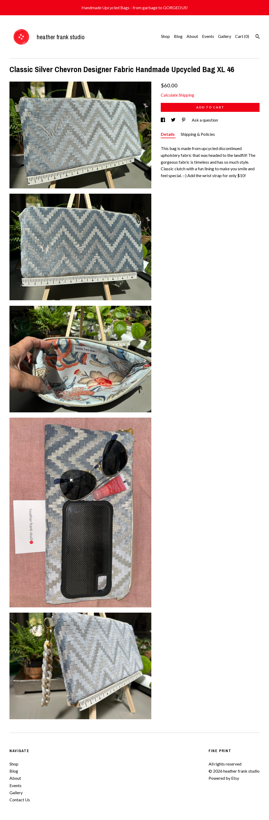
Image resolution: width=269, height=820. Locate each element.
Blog (178, 36)
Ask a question (205, 119)
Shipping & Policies (198, 134)
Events (208, 36)
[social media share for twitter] (173, 119)
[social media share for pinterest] (184, 119)
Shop (165, 36)
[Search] (258, 37)
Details (168, 134)
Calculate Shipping (177, 94)
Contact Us (19, 799)
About (192, 36)
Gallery (224, 36)
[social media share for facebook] (163, 119)
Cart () (242, 36)
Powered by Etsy (224, 778)
